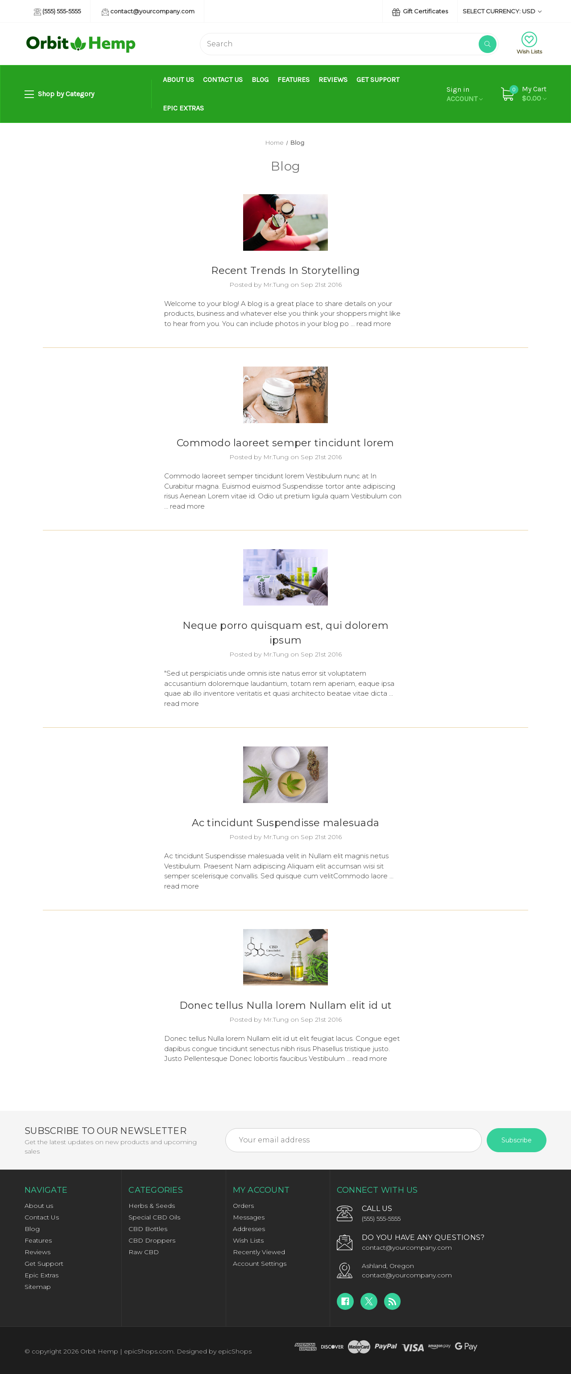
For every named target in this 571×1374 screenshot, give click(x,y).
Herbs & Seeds (151, 1206)
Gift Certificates (420, 12)
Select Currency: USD (502, 11)
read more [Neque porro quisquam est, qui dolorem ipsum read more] (181, 703)
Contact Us (223, 79)
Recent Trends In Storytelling (285, 271)
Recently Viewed (259, 1252)
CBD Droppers (151, 1240)
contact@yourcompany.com (148, 12)
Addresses (249, 1229)
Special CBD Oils (154, 1217)
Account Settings (259, 1264)
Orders (243, 1206)
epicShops (235, 1351)
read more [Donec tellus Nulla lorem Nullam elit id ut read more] (369, 1058)
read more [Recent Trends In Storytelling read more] (373, 323)
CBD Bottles (147, 1229)
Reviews (333, 79)
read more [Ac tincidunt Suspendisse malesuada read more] (181, 886)
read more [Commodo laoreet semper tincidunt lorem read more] (187, 506)
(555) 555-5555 (57, 12)
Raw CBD (143, 1252)
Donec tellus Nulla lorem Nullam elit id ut (285, 1005)
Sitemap (38, 1287)
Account (465, 94)
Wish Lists (529, 43)
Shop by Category (59, 94)
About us (178, 79)
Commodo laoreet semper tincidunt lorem (285, 443)
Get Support (377, 79)
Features (293, 79)
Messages (249, 1217)
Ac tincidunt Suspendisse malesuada (286, 823)
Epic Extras (183, 108)
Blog (260, 79)
